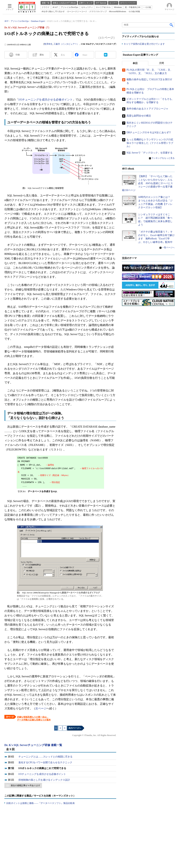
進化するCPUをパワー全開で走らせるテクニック (45, 762)
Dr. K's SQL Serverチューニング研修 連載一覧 (33, 745)
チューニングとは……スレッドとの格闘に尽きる (45, 756)
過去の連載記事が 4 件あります (25, 785)
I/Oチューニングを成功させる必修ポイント (45, 99)
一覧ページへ (168, 247)
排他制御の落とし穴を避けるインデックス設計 (44, 780)
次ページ (41, 708)
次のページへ (74, 728)
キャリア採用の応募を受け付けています (144, 44)
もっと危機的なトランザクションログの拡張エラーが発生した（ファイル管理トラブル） (150, 143)
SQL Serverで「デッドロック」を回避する (150, 152)
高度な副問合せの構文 (139, 116)
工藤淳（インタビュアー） (66, 44)
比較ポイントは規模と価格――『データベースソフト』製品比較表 (40, 803)
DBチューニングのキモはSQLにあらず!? (149, 132)
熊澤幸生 (48, 44)
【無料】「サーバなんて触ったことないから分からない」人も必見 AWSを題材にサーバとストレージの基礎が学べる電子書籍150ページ (147, 183)
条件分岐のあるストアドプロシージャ (147, 109)
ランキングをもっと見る (163, 158)
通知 (41, 55)
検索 (171, 24)
